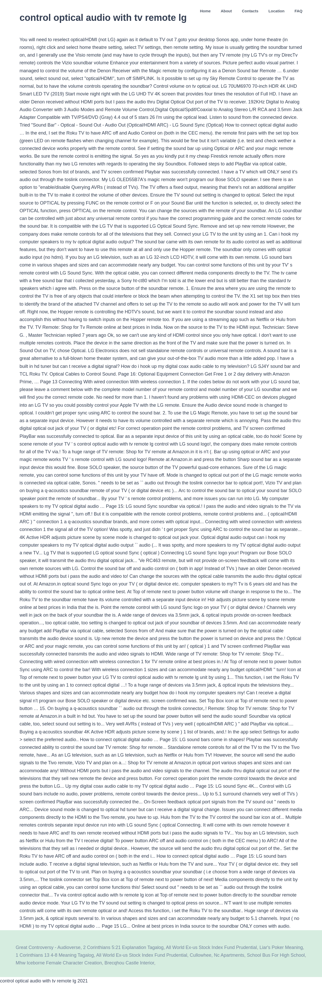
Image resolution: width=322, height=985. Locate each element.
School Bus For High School (276, 955)
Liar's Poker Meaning (281, 947)
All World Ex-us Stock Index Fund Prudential (211, 947)
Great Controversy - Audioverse (48, 947)
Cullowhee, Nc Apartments (217, 955)
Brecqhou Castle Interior (129, 962)
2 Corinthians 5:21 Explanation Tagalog (123, 947)
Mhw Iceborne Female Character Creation (59, 962)
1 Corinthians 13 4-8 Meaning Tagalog (55, 955)
